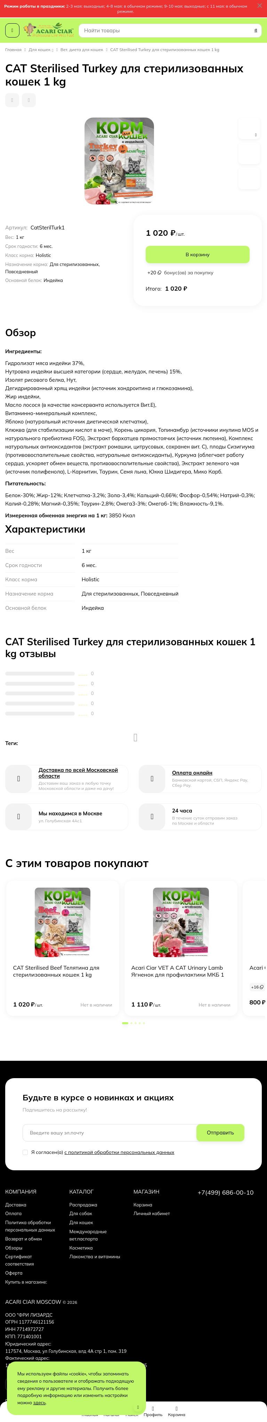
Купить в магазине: (26, 1282)
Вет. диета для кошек (81, 49)
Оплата (13, 1213)
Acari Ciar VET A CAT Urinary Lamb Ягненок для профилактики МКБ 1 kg (177, 974)
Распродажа (83, 1204)
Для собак (81, 1213)
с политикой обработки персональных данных (119, 1152)
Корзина (143, 1204)
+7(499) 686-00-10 (226, 1192)
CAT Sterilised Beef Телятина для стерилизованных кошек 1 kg (56, 971)
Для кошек (40, 49)
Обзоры (13, 1248)
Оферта (14, 1273)
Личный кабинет (152, 1213)
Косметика (81, 1248)
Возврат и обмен (23, 1239)
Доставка (15, 1204)
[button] (125, 1023)
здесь (39, 1402)
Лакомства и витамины (95, 1256)
